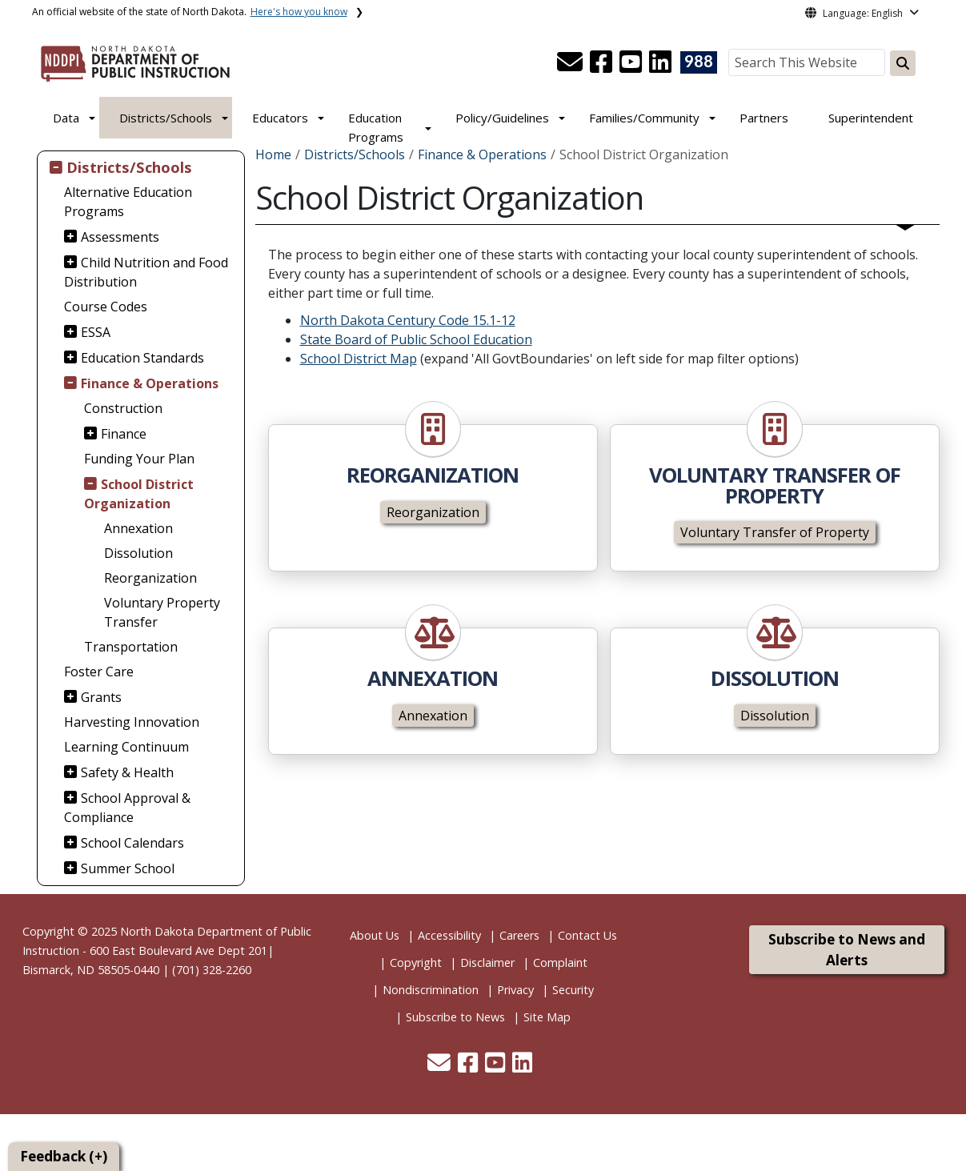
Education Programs (375, 127)
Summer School (127, 868)
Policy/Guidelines (502, 118)
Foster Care (99, 671)
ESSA (95, 332)
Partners (764, 118)
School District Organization (139, 493)
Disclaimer (487, 962)
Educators (280, 118)
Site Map (547, 1017)
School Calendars (132, 843)
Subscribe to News (455, 1017)
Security (573, 989)
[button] (571, 66)
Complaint (560, 962)
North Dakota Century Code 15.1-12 (407, 320)
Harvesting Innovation (131, 722)
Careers (519, 935)
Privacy (515, 989)
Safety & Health (127, 772)
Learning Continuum (126, 747)
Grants (101, 697)
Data (66, 118)
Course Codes (105, 306)
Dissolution (138, 553)
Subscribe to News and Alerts (846, 949)
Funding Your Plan (139, 458)
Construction (123, 408)
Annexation (138, 528)
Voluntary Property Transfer (162, 612)
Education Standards (142, 358)
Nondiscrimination (431, 989)
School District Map (358, 358)
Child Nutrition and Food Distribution (146, 272)
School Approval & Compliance (127, 807)
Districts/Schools (165, 118)
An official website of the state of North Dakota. (189, 11)
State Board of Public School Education (416, 339)
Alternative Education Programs (128, 201)
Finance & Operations (149, 383)
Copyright (416, 962)
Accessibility (449, 935)
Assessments (120, 237)
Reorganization (150, 578)
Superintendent (870, 118)
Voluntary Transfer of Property (774, 532)
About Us (374, 935)
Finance (123, 434)
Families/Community (644, 118)
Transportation (131, 647)
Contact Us (587, 935)
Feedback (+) (63, 1156)
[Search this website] (903, 63)
